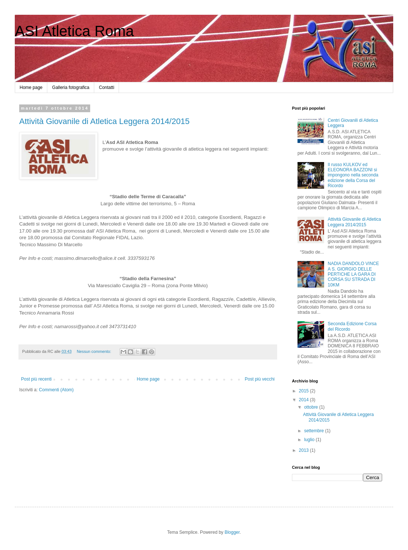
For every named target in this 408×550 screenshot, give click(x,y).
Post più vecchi (260, 379)
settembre (314, 430)
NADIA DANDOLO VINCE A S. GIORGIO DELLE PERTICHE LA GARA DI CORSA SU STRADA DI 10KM (353, 274)
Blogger (232, 532)
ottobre (311, 407)
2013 (304, 450)
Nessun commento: (94, 351)
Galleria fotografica (70, 87)
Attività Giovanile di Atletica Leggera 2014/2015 (104, 121)
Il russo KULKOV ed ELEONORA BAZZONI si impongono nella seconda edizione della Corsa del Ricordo (353, 175)
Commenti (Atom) (56, 389)
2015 (304, 390)
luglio (310, 439)
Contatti (106, 87)
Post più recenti (36, 379)
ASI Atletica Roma (74, 31)
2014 (304, 399)
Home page (31, 87)
